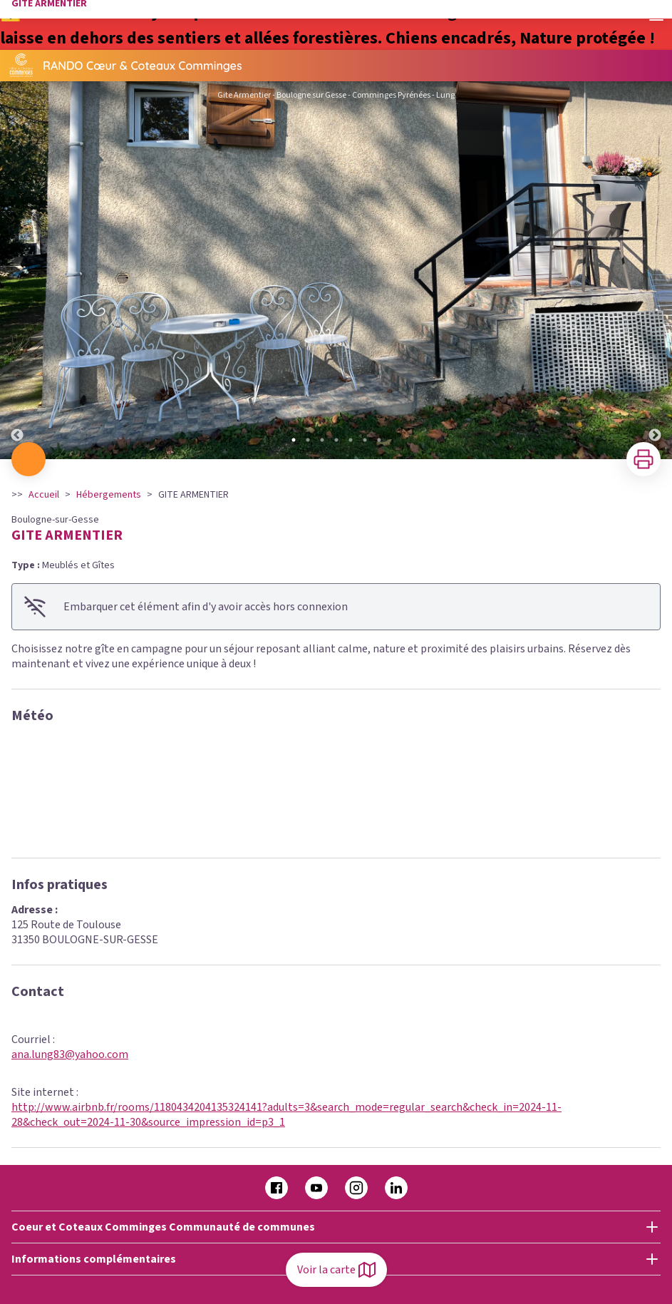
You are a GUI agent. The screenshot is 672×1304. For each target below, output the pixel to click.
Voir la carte (336, 1269)
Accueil (44, 495)
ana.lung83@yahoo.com (69, 1054)
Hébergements (108, 495)
